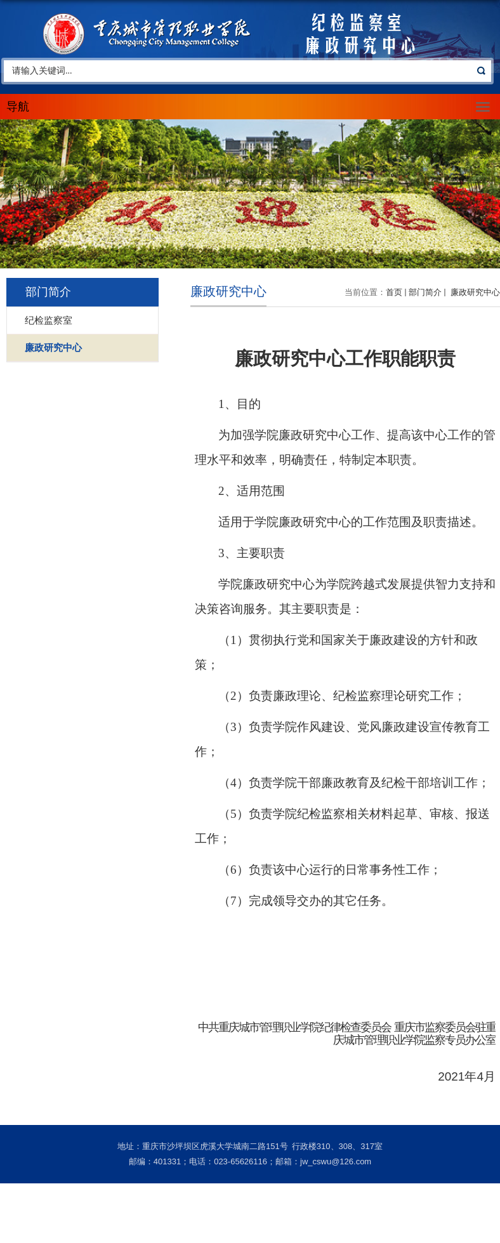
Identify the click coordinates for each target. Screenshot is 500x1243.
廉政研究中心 (474, 292)
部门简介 (425, 292)
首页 (394, 292)
